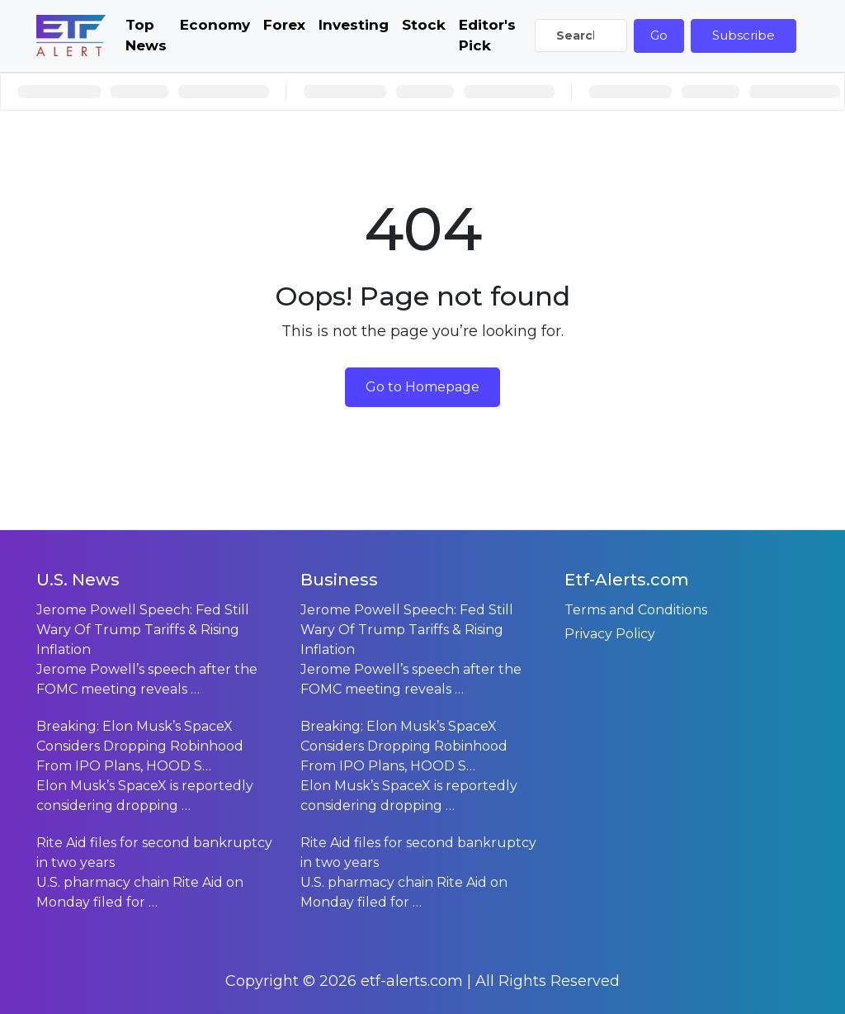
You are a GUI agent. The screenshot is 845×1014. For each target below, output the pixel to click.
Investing (354, 25)
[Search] (581, 35)
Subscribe (743, 35)
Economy (215, 25)
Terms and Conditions (635, 610)
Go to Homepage (422, 387)
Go (659, 35)
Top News (146, 35)
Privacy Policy (609, 634)
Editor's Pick (487, 35)
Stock (424, 25)
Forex (284, 25)
